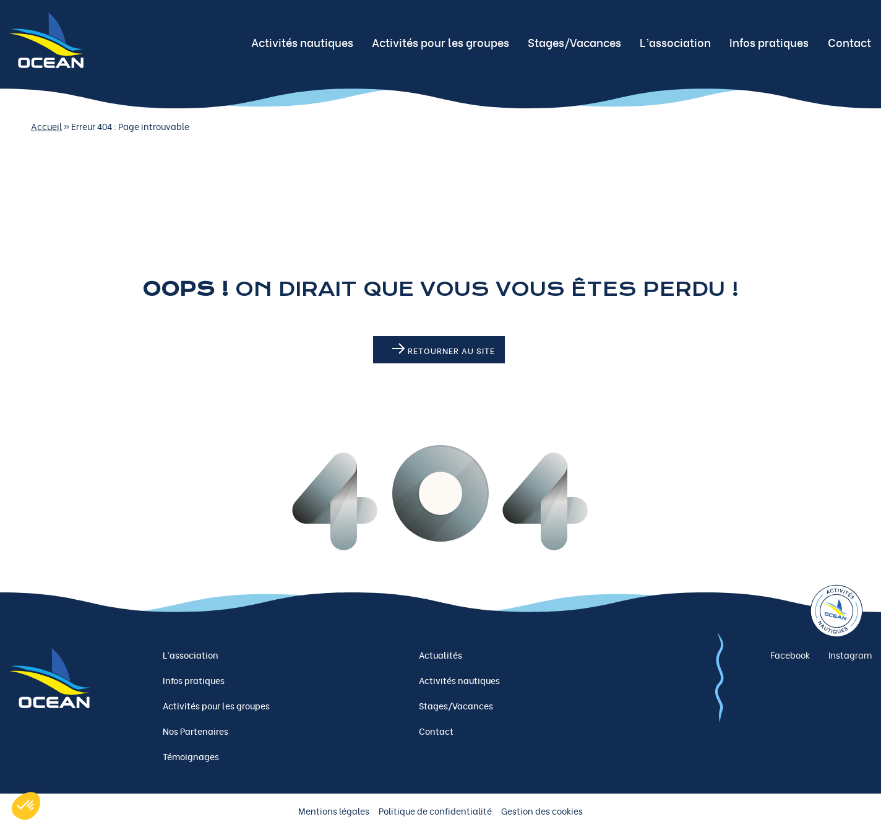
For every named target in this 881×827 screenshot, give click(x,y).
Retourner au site (443, 350)
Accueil (46, 125)
